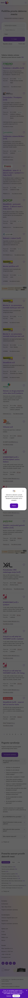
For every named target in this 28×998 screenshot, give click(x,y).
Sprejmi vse (16, 995)
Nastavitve (8, 995)
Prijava (14, 505)
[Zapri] (23, 491)
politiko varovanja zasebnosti (14, 993)
